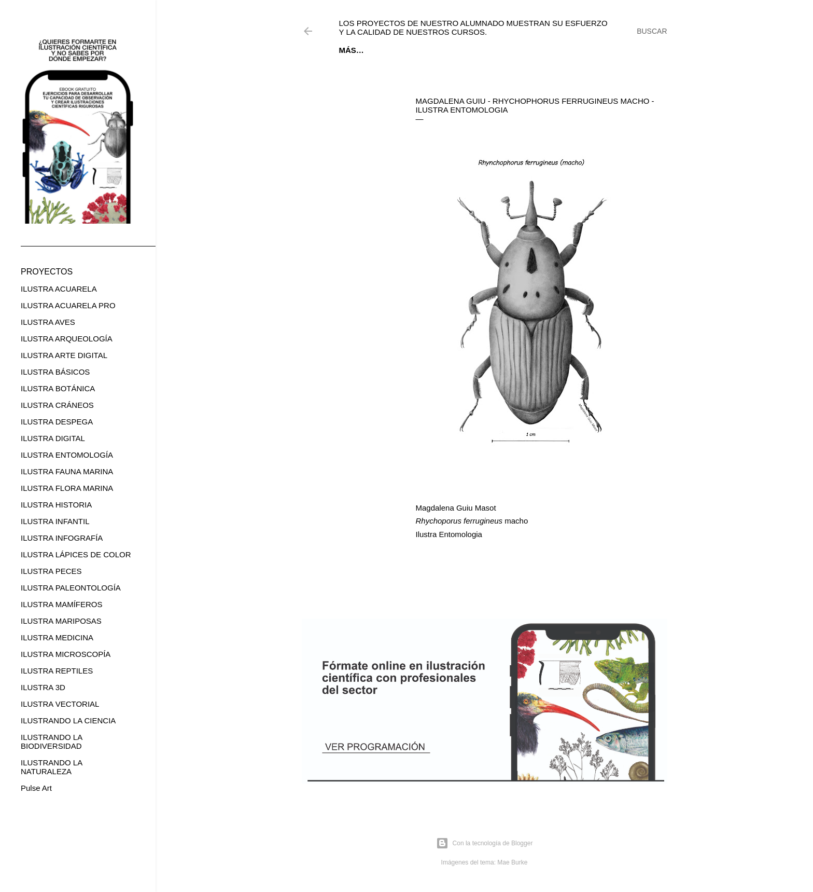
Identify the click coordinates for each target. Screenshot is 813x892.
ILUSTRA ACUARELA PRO (68, 305)
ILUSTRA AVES (48, 322)
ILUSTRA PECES (51, 571)
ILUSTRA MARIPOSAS (61, 620)
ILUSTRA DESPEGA (57, 421)
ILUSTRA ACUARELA (59, 288)
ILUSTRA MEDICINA (57, 637)
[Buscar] (652, 31)
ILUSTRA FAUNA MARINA (67, 471)
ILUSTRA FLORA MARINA (67, 488)
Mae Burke (512, 862)
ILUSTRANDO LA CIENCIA (68, 720)
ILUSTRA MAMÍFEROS (62, 604)
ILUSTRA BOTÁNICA (58, 388)
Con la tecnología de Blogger (484, 843)
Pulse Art (36, 788)
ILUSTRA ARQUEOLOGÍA (67, 338)
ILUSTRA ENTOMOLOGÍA (67, 454)
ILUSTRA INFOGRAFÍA (62, 537)
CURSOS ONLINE (478, 50)
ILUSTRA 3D (43, 687)
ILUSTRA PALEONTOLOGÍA (71, 587)
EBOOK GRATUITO (404, 50)
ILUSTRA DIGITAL (53, 438)
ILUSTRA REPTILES (57, 670)
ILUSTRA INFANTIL (55, 521)
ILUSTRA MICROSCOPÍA (65, 654)
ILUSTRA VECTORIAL (60, 703)
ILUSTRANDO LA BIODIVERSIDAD (51, 741)
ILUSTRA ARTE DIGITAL (64, 355)
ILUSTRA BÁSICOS (55, 371)
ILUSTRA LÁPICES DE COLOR (76, 554)
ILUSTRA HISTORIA (56, 504)
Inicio (351, 50)
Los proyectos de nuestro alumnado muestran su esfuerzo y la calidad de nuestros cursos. (473, 27)
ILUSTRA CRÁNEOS (57, 405)
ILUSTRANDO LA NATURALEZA (51, 767)
